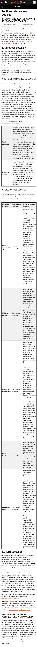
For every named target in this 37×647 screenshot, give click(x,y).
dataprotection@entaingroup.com (19, 610)
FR (34, 2)
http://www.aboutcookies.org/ (10, 598)
